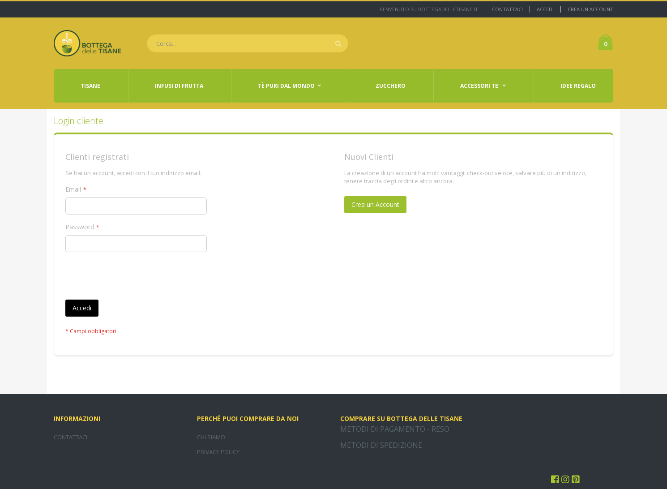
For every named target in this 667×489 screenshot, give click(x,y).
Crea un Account (590, 9)
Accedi (545, 9)
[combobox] (247, 43)
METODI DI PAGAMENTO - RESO (394, 429)
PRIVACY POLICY (218, 452)
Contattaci (507, 9)
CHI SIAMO (211, 437)
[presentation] (133, 277)
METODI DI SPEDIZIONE (381, 445)
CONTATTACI (70, 437)
